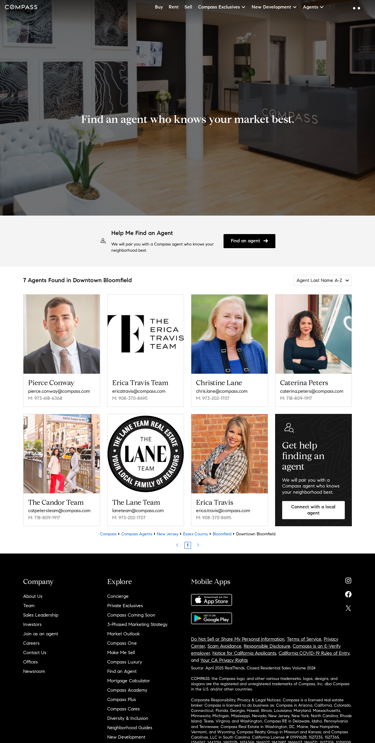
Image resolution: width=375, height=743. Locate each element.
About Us (32, 596)
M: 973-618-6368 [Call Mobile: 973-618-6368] (45, 398)
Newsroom (34, 671)
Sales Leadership (40, 615)
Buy (159, 7)
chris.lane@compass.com (222, 391)
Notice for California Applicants (244, 653)
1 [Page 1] (187, 545)
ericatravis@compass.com (139, 391)
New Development (126, 737)
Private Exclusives (125, 605)
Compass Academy (127, 690)
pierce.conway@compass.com (59, 391)
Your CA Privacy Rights (224, 660)
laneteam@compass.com (138, 510)
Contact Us (34, 652)
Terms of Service (304, 639)
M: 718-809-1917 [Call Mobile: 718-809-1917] (296, 398)
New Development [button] (274, 7)
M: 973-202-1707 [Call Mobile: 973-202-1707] (212, 398)
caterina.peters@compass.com (311, 391)
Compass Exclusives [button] (222, 7)
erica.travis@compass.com (223, 510)
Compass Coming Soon (131, 615)
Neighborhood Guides (129, 727)
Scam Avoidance (224, 646)
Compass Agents (136, 534)
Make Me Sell (121, 652)
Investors (32, 624)
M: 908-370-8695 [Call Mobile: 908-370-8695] (129, 398)
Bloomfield (222, 534)
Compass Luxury (124, 662)
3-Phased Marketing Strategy (137, 624)
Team (29, 605)
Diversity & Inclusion (127, 718)
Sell (188, 7)
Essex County (195, 534)
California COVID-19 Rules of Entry (314, 653)
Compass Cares (123, 709)
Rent (174, 7)
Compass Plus (121, 699)
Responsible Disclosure (267, 646)
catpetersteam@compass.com (59, 510)
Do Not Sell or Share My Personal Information (237, 639)
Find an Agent (122, 671)
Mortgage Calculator (128, 680)
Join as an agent (40, 634)
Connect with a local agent (313, 510)
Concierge (118, 596)
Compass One (122, 643)
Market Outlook (123, 634)
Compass (108, 534)
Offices (30, 662)
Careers (31, 643)
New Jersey (167, 534)
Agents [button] (313, 7)
